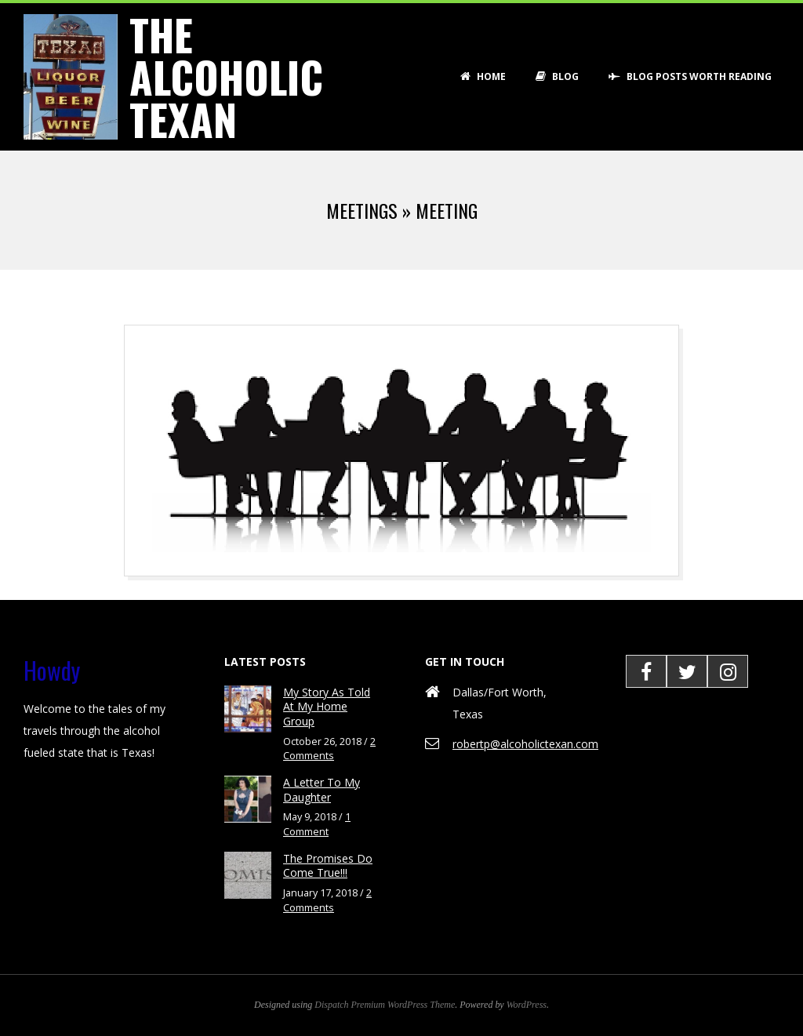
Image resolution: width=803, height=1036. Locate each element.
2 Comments (329, 749)
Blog (557, 76)
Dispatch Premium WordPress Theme (384, 1004)
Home (483, 76)
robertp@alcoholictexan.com (525, 743)
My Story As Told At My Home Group (326, 707)
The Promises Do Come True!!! (327, 866)
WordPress (527, 1004)
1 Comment (317, 824)
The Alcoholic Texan (226, 77)
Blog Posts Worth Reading (690, 76)
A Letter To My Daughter (321, 790)
